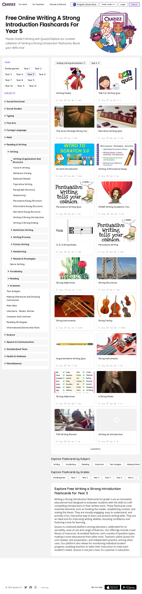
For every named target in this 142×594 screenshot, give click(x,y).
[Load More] (95, 449)
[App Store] (112, 587)
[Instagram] (35, 587)
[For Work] (22, 4)
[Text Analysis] (115, 464)
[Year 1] (74, 477)
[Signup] (134, 4)
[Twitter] (25, 587)
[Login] (123, 4)
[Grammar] (99, 464)
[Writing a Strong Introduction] (70, 63)
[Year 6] (131, 477)
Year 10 (9, 86)
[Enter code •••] (108, 4)
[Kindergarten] (59, 477)
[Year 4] (108, 477)
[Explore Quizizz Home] (8, 4)
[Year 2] (85, 477)
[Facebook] (30, 587)
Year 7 (8, 80)
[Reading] (85, 464)
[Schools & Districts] (57, 4)
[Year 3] (96, 477)
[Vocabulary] (70, 464)
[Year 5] (95, 63)
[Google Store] (129, 587)
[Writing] (56, 464)
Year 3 (8, 74)
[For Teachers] (38, 4)
